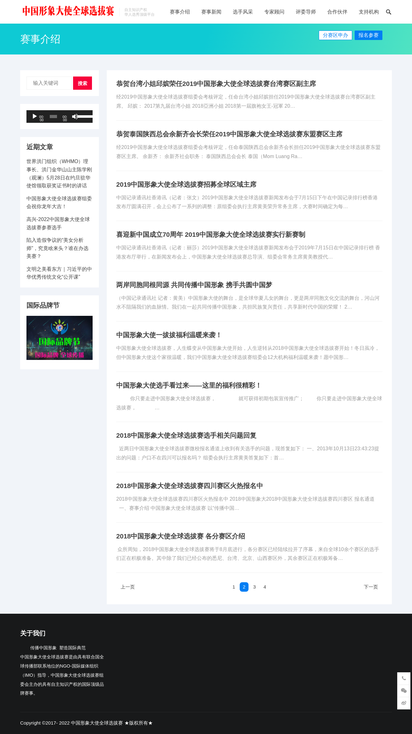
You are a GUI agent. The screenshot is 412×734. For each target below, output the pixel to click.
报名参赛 (368, 35)
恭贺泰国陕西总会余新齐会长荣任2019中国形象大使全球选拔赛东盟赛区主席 (229, 134)
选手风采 (243, 11)
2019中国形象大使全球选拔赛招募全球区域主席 (186, 184)
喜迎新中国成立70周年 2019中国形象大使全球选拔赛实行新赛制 (210, 234)
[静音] (75, 116)
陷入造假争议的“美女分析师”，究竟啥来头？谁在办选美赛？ (57, 248)
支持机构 (369, 11)
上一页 (128, 586)
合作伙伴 (337, 11)
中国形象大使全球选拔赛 (97, 722)
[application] (59, 116)
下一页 (370, 586)
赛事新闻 (211, 11)
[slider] (53, 116)
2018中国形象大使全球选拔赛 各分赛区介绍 (180, 536)
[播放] (34, 116)
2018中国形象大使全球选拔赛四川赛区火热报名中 (189, 485)
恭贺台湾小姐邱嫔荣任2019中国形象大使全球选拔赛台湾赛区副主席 (216, 83)
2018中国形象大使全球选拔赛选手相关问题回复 (186, 435)
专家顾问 (274, 11)
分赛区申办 (335, 35)
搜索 (82, 83)
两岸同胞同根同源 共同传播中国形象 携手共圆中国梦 (194, 284)
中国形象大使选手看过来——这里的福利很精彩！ (189, 385)
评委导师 (306, 11)
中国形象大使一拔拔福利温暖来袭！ (169, 335)
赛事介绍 (180, 11)
